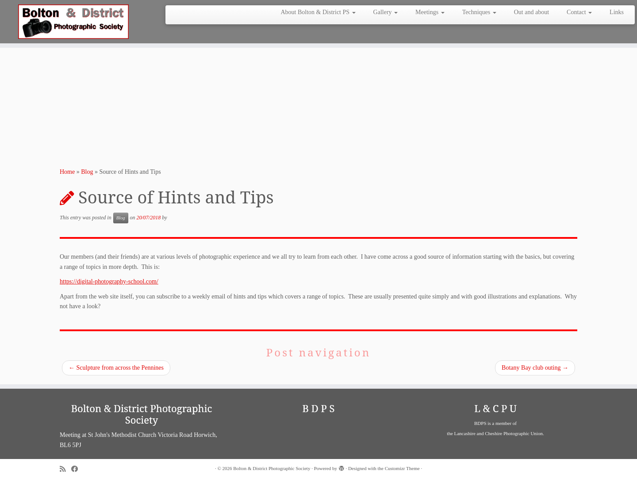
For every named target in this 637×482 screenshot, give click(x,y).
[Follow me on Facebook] (77, 469)
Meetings (430, 12)
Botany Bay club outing (535, 367)
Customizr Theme (402, 468)
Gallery (385, 12)
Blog (87, 171)
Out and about (531, 12)
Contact (579, 12)
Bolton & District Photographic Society (271, 468)
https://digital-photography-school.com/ (109, 281)
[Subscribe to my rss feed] (65, 469)
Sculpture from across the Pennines (116, 367)
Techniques (479, 12)
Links (617, 12)
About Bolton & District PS (317, 12)
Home (67, 171)
